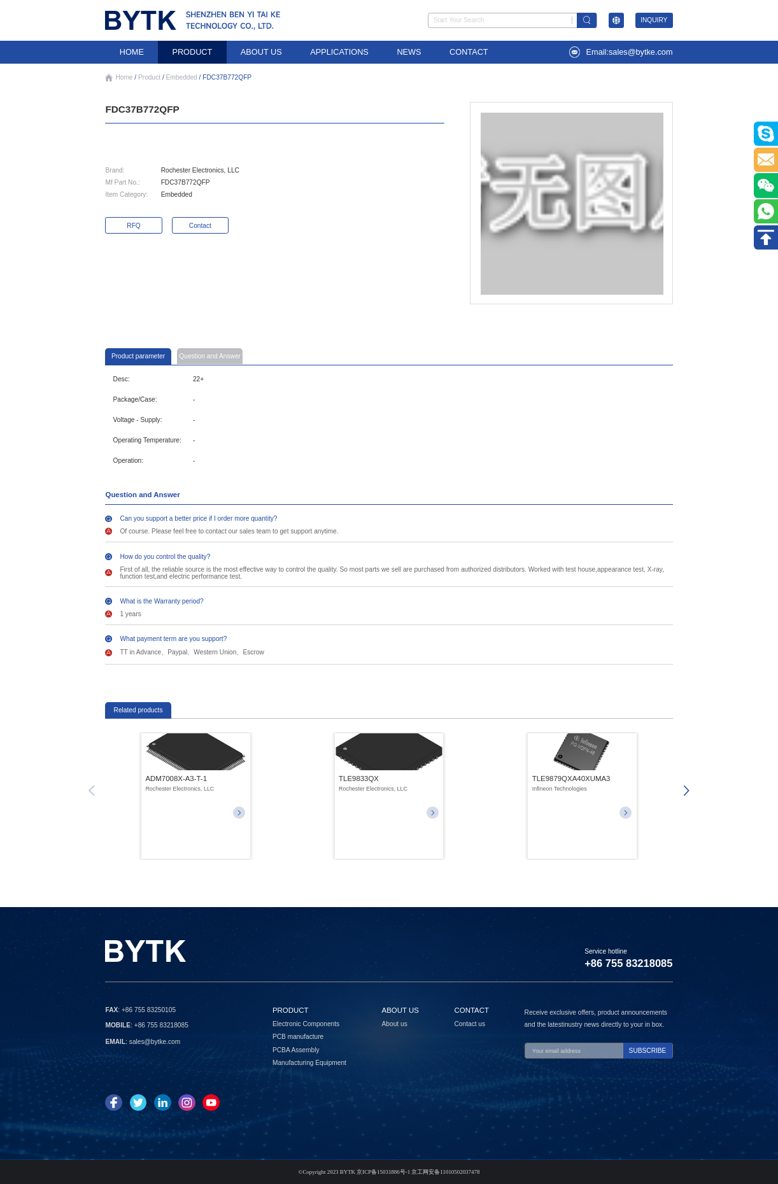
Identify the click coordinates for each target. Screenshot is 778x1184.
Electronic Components (305, 1023)
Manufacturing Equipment (309, 1062)
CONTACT (468, 52)
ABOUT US (261, 52)
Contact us (469, 1023)
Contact (200, 225)
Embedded (181, 77)
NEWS (409, 52)
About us (394, 1023)
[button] (687, 791)
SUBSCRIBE (648, 1050)
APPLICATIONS (339, 52)
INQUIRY (653, 20)
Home (123, 77)
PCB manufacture (297, 1036)
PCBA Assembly (296, 1050)
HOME (132, 52)
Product (149, 77)
